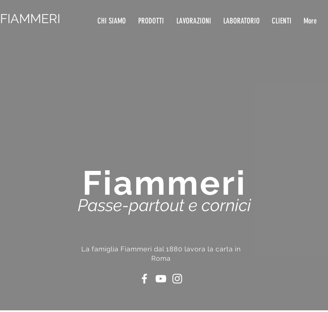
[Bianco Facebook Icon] (144, 278)
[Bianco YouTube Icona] (160, 278)
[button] (194, 21)
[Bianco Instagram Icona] (177, 278)
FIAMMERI (30, 18)
